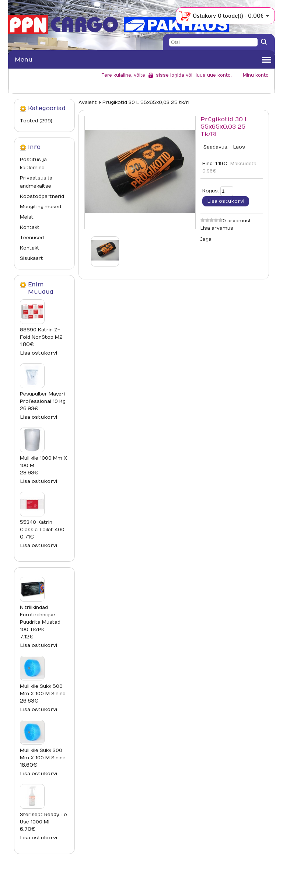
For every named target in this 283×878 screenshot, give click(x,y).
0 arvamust (237, 221)
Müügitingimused (40, 207)
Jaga (206, 239)
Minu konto (256, 75)
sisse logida (170, 75)
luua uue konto (213, 75)
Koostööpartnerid (42, 196)
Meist (27, 217)
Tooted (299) (36, 121)
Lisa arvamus (216, 228)
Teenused (32, 238)
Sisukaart (31, 258)
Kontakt (29, 227)
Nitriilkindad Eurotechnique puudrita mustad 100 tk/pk (40, 619)
